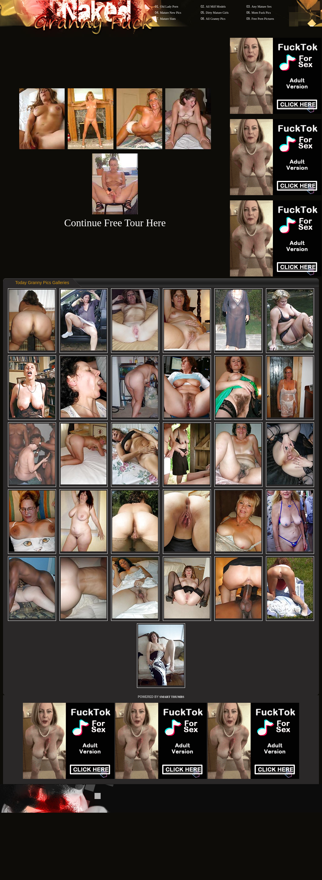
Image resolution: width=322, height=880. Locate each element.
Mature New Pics (170, 12)
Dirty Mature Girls (217, 12)
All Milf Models (216, 6)
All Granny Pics (215, 18)
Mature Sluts (168, 18)
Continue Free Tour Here (115, 222)
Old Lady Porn (169, 6)
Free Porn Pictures (263, 18)
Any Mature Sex (262, 6)
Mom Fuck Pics (261, 12)
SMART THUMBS (171, 697)
